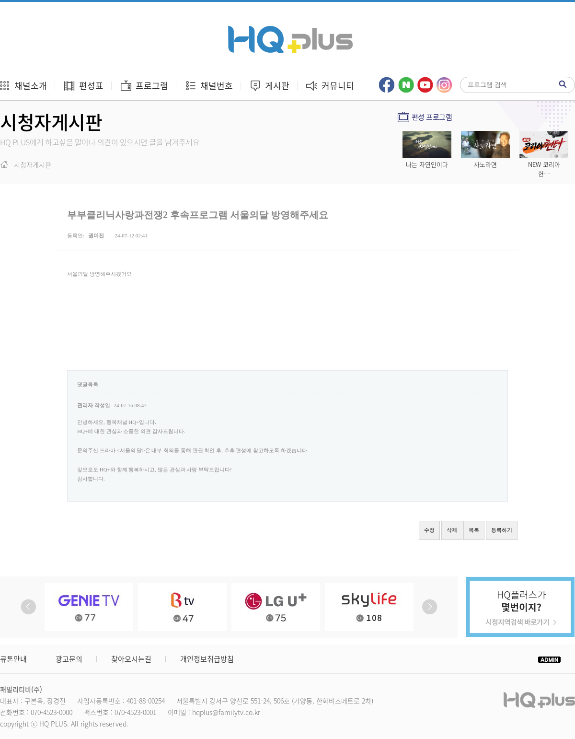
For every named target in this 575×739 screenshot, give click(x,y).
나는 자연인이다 (427, 164)
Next (429, 607)
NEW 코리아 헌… (544, 169)
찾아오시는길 (131, 659)
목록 (474, 530)
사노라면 (485, 164)
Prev (28, 607)
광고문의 (69, 659)
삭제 (452, 530)
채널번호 (208, 85)
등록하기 (501, 530)
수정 (429, 530)
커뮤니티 (330, 85)
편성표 (83, 85)
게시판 (269, 85)
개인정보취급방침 (207, 659)
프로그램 (144, 85)
